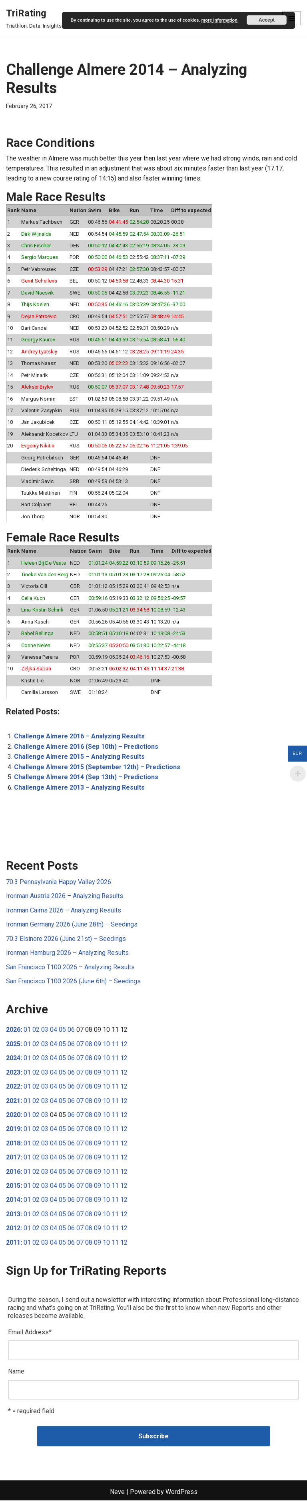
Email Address (30, 1337)
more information (219, 20)
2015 (13, 1190)
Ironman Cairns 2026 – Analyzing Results (63, 914)
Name (16, 1377)
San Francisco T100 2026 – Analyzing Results (70, 971)
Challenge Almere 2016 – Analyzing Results (79, 739)
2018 (13, 1147)
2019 (13, 1133)
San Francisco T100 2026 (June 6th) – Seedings (73, 985)
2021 (13, 1105)
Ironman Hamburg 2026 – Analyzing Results (67, 957)
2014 (13, 1205)
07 (80, 1048)
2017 (13, 1162)
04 (53, 1034)
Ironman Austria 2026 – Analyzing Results (64, 899)
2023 (13, 1076)
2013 (13, 1219)
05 (62, 1034)
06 (71, 1034)
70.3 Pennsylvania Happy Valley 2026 (58, 885)
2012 (13, 1233)
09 (97, 1048)
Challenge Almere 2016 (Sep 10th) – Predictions (86, 750)
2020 (13, 1119)
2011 (13, 1247)
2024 (13, 1062)
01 (27, 1034)
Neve (117, 1498)
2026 (13, 1034)
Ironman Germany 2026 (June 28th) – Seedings (72, 928)
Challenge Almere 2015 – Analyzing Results (79, 760)
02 (36, 1034)
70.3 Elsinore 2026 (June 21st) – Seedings (66, 942)
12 (124, 1048)
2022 (13, 1091)
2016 (13, 1176)
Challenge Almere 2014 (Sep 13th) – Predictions (86, 780)
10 (106, 1048)
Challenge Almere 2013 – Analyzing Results (79, 790)
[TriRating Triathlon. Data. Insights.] (34, 18)
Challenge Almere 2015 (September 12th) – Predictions (98, 770)
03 (44, 1034)
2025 (13, 1048)
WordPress (181, 1498)
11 (115, 1048)
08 (88, 1048)
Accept (267, 20)
